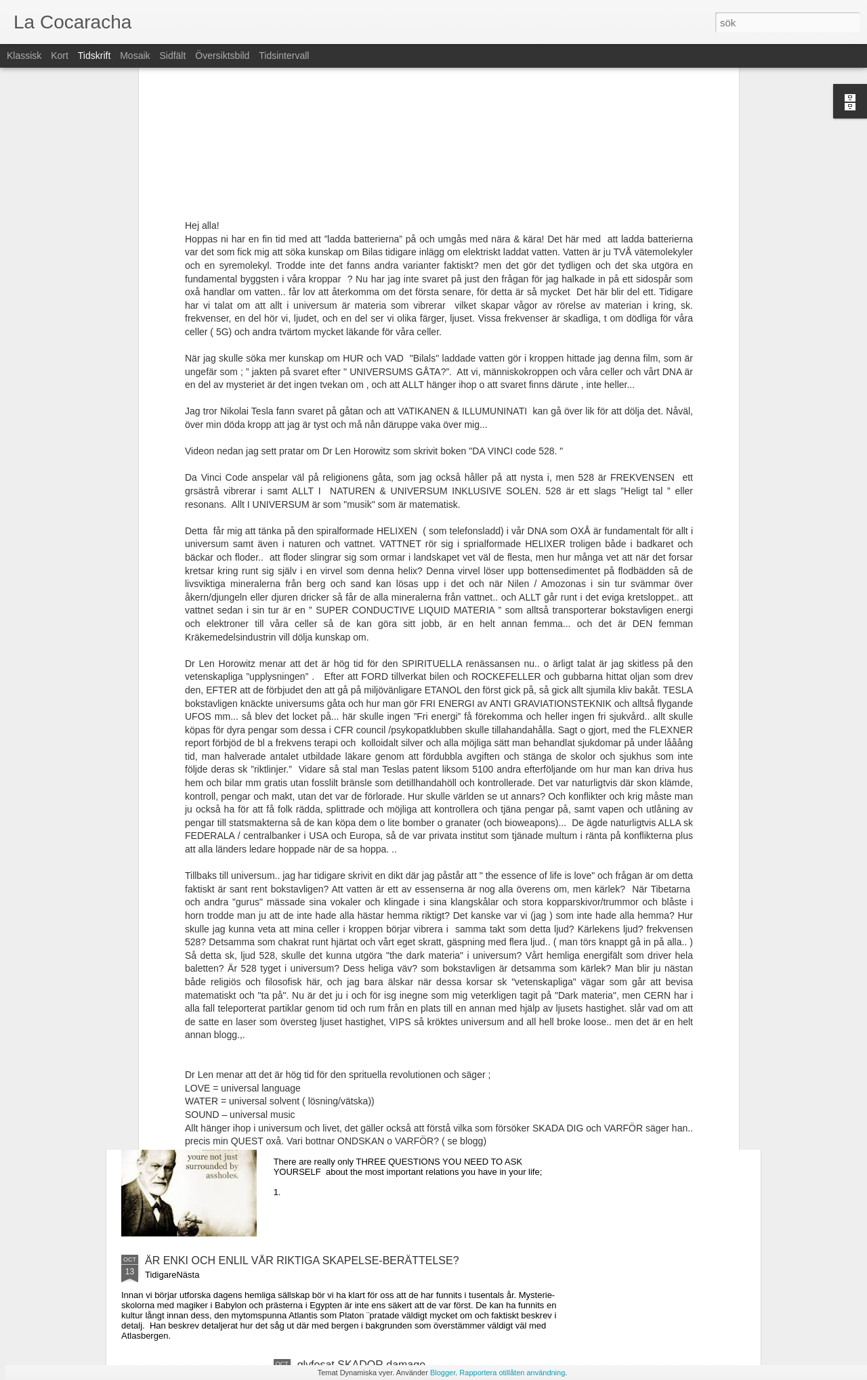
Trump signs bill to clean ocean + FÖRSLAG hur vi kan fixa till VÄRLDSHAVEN (418, 959)
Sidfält (172, 55)
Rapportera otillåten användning (512, 1372)
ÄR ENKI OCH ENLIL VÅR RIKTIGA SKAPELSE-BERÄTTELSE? (302, 1260)
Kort (59, 55)
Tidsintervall (284, 55)
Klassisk (24, 55)
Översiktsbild (222, 55)
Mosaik (135, 55)
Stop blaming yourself (349, 1107)
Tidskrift (94, 55)
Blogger (442, 1372)
